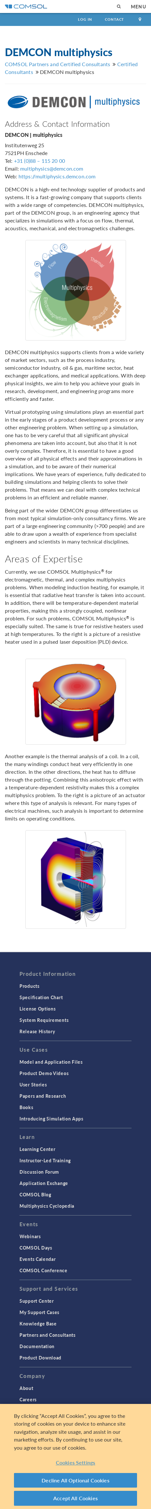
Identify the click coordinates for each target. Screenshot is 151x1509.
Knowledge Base (38, 1323)
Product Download (40, 1357)
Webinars (30, 1236)
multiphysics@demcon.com (51, 168)
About (26, 1388)
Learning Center (37, 1149)
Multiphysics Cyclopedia (46, 1206)
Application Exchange (43, 1183)
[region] (75, 1456)
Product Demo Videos (44, 1073)
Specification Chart (41, 997)
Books (26, 1107)
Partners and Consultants (47, 1335)
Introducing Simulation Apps (51, 1118)
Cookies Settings (75, 1462)
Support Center (36, 1301)
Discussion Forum (39, 1171)
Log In (85, 19)
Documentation (37, 1346)
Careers (28, 1399)
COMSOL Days (35, 1247)
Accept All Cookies (75, 1498)
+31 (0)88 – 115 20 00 (39, 160)
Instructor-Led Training (45, 1160)
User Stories (33, 1084)
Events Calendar (37, 1259)
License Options (37, 1008)
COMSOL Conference (43, 1270)
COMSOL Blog (35, 1194)
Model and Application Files (51, 1062)
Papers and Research (42, 1096)
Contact (114, 19)
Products (29, 986)
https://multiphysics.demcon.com (57, 176)
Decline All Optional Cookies (75, 1480)
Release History (37, 1031)
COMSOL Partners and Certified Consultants (57, 64)
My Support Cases (39, 1312)
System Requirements (44, 1020)
